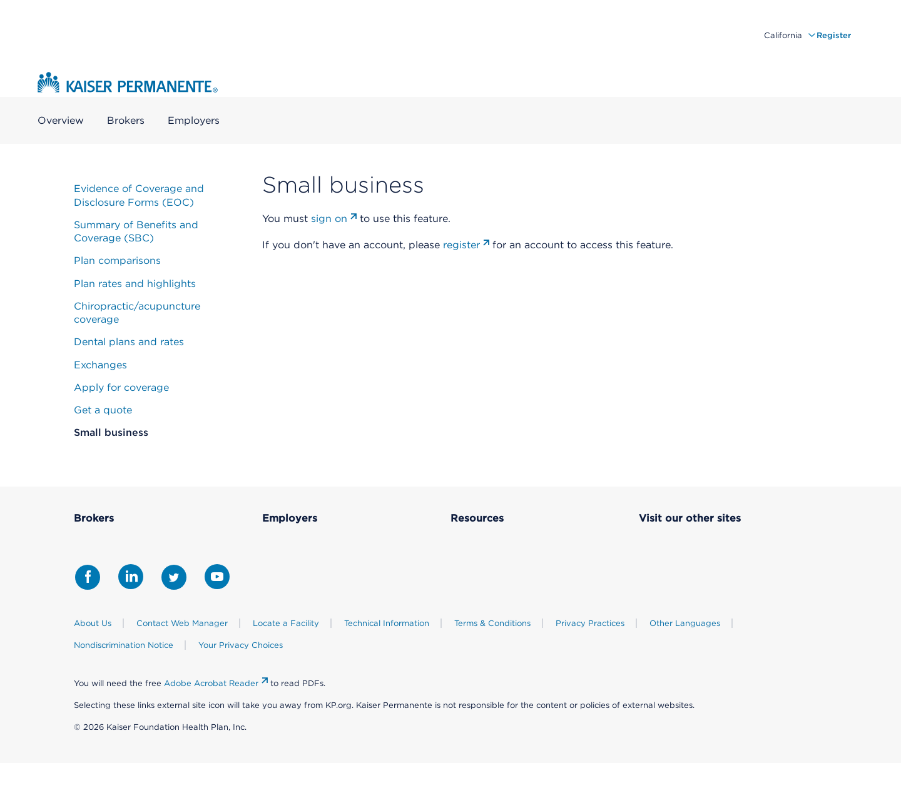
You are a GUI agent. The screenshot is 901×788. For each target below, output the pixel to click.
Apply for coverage (121, 387)
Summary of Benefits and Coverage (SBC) (136, 231)
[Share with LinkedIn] (131, 576)
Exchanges (100, 365)
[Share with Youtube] (217, 576)
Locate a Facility (286, 623)
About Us (92, 623)
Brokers (126, 121)
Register (834, 35)
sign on (329, 219)
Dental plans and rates (129, 342)
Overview (61, 121)
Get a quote (103, 410)
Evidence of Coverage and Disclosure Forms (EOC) (139, 195)
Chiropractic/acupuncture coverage (137, 312)
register (461, 245)
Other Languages (684, 623)
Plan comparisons (117, 260)
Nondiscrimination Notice (123, 645)
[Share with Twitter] (174, 577)
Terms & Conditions (492, 623)
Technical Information (386, 623)
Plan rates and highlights (135, 284)
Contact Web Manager (182, 623)
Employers (194, 121)
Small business (111, 432)
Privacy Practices (590, 623)
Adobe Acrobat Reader (211, 683)
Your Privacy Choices (240, 645)
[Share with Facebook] (87, 577)
